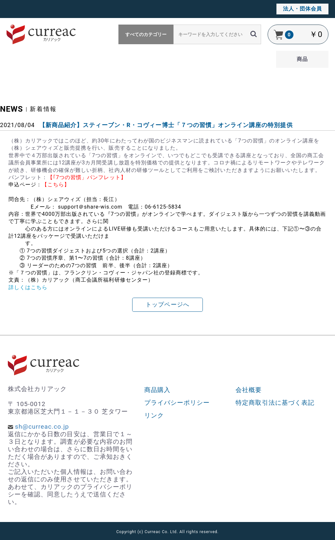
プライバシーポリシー (177, 402)
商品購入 (157, 390)
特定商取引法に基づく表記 (275, 402)
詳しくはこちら (28, 287)
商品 (302, 59)
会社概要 (249, 390)
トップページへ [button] (167, 304)
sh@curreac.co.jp (42, 426)
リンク (154, 415)
